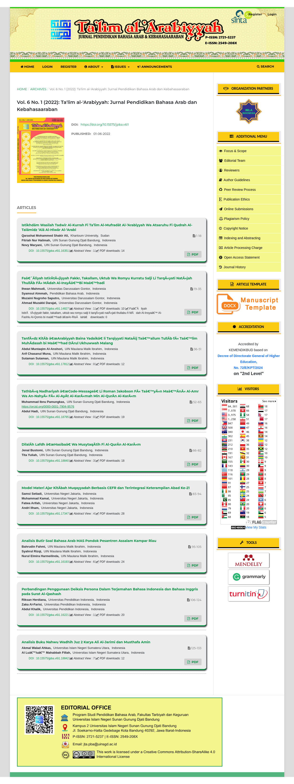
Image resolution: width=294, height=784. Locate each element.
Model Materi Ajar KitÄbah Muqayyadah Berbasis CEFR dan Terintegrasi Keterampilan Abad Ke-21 (106, 488)
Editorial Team (232, 160)
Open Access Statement (239, 257)
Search (265, 66)
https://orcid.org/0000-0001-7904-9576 (48, 406)
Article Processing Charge (241, 248)
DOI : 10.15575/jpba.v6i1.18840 (49, 460)
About (92, 66)
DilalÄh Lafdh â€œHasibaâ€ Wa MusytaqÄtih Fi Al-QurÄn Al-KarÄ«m (81, 444)
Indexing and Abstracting (239, 238)
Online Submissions (236, 209)
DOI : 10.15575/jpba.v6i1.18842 (49, 658)
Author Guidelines (234, 180)
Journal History (232, 267)
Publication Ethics (234, 199)
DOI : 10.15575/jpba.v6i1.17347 (49, 513)
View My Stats (255, 527)
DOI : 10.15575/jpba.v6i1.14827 (49, 308)
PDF (194, 254)
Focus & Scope (233, 151)
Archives (38, 89)
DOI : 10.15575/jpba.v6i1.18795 (49, 417)
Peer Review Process (237, 190)
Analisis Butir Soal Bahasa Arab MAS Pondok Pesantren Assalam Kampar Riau (89, 541)
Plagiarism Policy (234, 219)
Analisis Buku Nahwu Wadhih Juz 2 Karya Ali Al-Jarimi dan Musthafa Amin (86, 642)
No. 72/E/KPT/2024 (248, 368)
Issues (119, 66)
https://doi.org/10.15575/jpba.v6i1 (105, 124)
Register (68, 66)
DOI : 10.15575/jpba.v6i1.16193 (49, 561)
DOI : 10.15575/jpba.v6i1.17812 (49, 364)
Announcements (154, 66)
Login (47, 66)
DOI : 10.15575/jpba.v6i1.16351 (49, 250)
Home (27, 66)
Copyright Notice (233, 228)
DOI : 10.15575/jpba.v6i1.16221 (49, 615)
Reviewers (229, 170)
